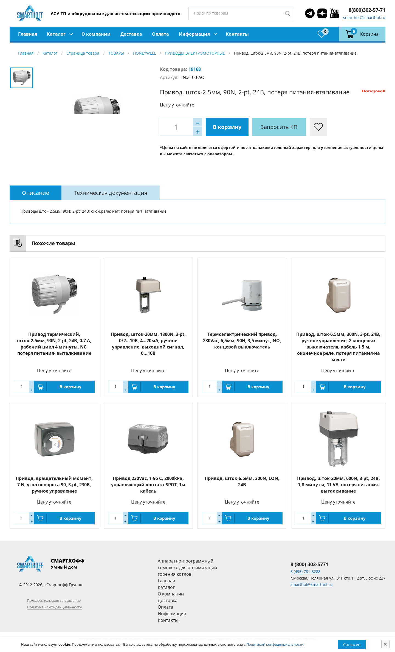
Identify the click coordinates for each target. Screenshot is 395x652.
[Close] (385, 644)
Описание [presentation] (35, 192)
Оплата (160, 34)
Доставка (131, 34)
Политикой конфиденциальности (274, 644)
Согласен (351, 644)
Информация (194, 34)
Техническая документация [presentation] (110, 192)
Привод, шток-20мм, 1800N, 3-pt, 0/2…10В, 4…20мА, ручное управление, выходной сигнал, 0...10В (148, 343)
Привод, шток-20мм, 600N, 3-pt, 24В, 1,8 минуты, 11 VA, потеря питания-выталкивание (338, 484)
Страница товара (82, 53)
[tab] (35, 193)
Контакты (237, 34)
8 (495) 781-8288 (305, 571)
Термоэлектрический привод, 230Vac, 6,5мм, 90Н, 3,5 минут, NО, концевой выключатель (242, 340)
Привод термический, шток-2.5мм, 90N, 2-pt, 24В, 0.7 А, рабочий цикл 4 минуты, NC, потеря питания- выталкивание (54, 343)
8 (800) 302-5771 (309, 564)
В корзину (227, 127)
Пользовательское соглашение (54, 600)
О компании (96, 34)
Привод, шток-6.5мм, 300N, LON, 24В (242, 481)
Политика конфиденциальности (54, 607)
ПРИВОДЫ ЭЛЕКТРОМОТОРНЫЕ (195, 53)
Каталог (56, 34)
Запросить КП (279, 127)
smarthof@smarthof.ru (364, 17)
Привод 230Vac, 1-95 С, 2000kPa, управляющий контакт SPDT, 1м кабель (148, 484)
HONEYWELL (144, 53)
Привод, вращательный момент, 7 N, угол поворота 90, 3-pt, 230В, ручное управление (54, 484)
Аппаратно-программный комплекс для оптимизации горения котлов (187, 567)
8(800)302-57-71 (367, 10)
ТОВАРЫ (116, 53)
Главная (27, 34)
